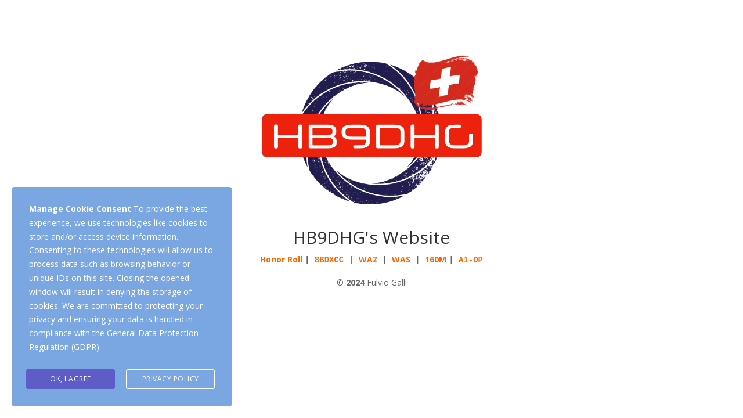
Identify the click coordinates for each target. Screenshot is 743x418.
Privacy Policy (170, 379)
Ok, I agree (70, 379)
